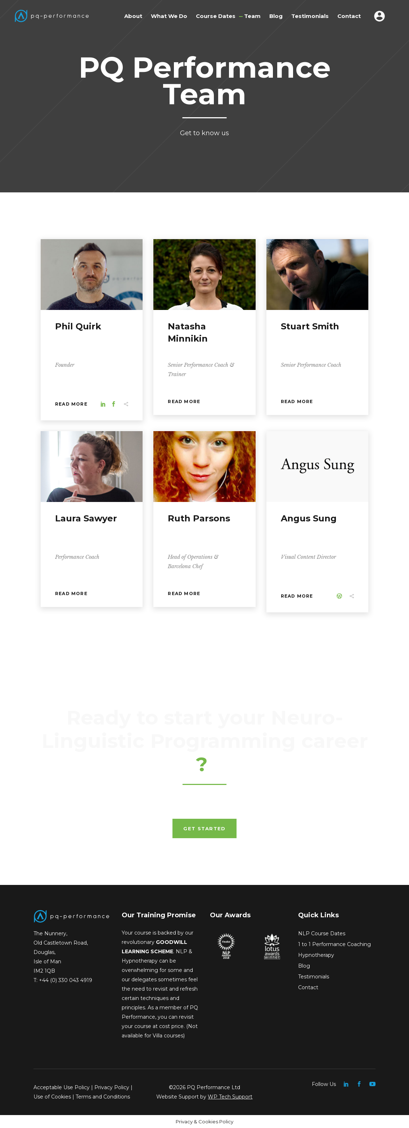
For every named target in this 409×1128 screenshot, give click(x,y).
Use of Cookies (52, 1096)
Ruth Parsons (199, 518)
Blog (304, 966)
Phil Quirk (78, 326)
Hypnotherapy (316, 955)
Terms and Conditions (103, 1096)
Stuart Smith (310, 326)
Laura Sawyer (86, 518)
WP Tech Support (230, 1096)
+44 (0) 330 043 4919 (65, 980)
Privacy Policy (111, 1087)
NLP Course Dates (321, 933)
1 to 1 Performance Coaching (334, 944)
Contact (308, 987)
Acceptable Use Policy (61, 1087)
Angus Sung (309, 518)
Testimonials (313, 976)
